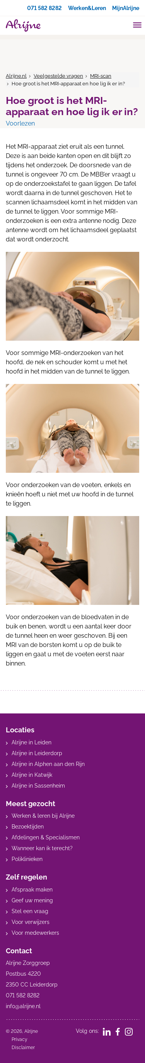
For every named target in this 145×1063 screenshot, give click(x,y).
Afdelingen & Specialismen (46, 837)
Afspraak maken (32, 889)
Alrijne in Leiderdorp (37, 753)
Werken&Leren (87, 8)
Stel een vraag (30, 911)
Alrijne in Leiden (31, 742)
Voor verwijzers (30, 922)
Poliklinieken (27, 859)
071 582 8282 (44, 8)
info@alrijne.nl (23, 1006)
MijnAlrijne (125, 8)
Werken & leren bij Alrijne (43, 816)
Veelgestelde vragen (58, 76)
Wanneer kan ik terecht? (42, 848)
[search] (122, 24)
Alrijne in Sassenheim (38, 786)
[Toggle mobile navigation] (137, 26)
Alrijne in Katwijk (32, 775)
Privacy (19, 1039)
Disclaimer (23, 1047)
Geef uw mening (32, 900)
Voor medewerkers (35, 933)
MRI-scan (100, 76)
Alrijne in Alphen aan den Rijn (48, 764)
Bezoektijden (28, 827)
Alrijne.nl (16, 76)
